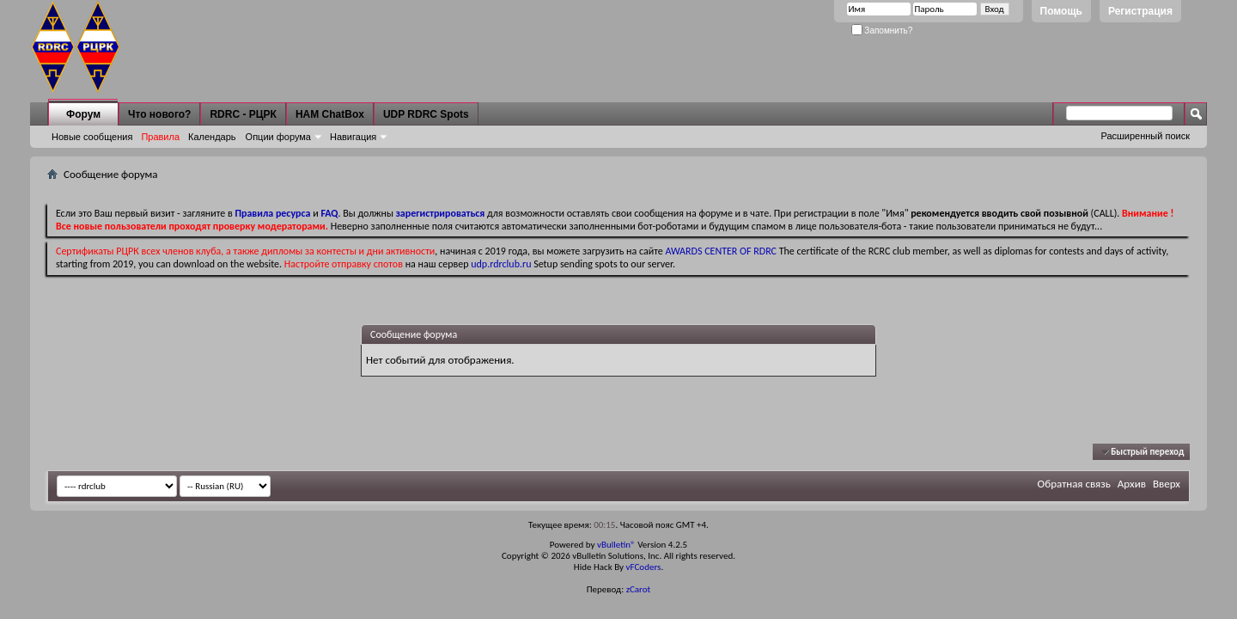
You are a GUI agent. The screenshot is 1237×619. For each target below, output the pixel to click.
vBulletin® (616, 544)
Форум (83, 114)
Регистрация (1140, 11)
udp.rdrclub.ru (501, 264)
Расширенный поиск (1145, 136)
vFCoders (643, 567)
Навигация (353, 137)
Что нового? (159, 114)
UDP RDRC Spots (426, 114)
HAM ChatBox (330, 114)
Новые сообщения (92, 137)
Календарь (212, 137)
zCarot (638, 589)
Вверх (1166, 483)
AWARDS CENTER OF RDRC (721, 251)
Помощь (1061, 11)
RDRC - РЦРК (243, 114)
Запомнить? (882, 30)
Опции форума (278, 137)
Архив (1132, 483)
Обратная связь (1074, 483)
